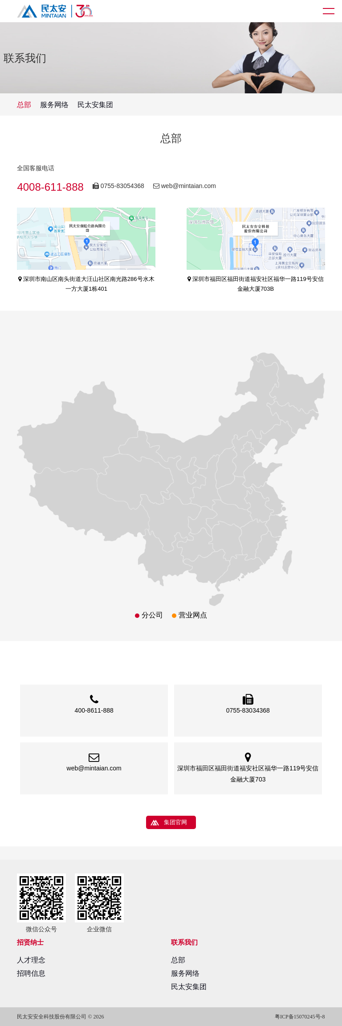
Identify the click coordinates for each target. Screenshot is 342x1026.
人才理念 (31, 960)
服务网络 (54, 104)
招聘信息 (31, 973)
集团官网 (175, 822)
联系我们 (184, 942)
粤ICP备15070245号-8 (300, 1017)
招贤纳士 (30, 942)
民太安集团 (95, 104)
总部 (24, 104)
